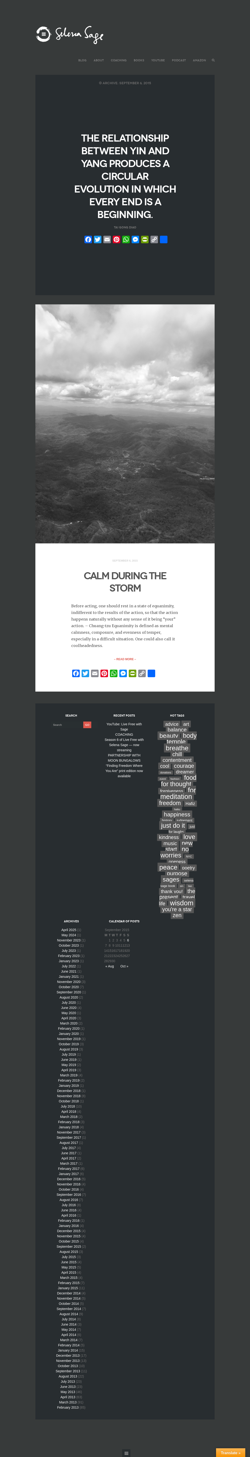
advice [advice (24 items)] (172, 724)
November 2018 (69, 1096)
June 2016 (68, 1210)
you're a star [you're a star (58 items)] (177, 909)
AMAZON (199, 60)
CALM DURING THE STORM (125, 582)
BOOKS (139, 60)
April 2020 (68, 1018)
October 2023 (69, 945)
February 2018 (68, 1122)
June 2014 (68, 1324)
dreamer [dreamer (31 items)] (185, 771)
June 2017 (68, 1153)
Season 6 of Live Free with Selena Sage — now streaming (124, 745)
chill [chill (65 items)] (177, 754)
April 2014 (68, 1335)
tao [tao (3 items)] (190, 886)
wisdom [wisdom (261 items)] (181, 903)
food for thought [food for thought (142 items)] (178, 781)
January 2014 (68, 1350)
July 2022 (69, 966)
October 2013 (68, 1366)
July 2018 (68, 1106)
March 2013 (68, 1402)
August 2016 (68, 1200)
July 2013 (68, 1381)
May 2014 (69, 1329)
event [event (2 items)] (163, 778)
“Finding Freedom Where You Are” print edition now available (124, 771)
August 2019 (68, 1049)
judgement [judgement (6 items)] (184, 820)
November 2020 (69, 982)
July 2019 (69, 1054)
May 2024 (69, 935)
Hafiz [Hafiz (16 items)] (190, 803)
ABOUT (99, 60)
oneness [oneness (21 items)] (177, 861)
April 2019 (68, 1070)
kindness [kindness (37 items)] (169, 837)
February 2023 (68, 956)
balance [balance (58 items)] (177, 730)
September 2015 (69, 1246)
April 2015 (68, 1272)
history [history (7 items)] (167, 820)
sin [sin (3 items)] (181, 886)
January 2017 (69, 1174)
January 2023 (69, 961)
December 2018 (69, 1091)
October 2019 (69, 1044)
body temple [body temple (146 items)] (182, 738)
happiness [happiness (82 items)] (177, 814)
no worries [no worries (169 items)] (174, 852)
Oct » (124, 966)
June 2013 (67, 1387)
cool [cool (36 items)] (164, 766)
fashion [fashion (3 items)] (175, 779)
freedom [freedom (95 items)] (170, 803)
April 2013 (67, 1397)
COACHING (119, 60)
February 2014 (68, 1345)
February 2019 (68, 1080)
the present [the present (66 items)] (177, 894)
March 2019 (69, 1075)
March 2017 (69, 1163)
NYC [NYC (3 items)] (189, 856)
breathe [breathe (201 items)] (177, 748)
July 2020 (69, 1002)
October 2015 (69, 1241)
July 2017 (69, 1148)
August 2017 (68, 1143)
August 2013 (67, 1376)
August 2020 (68, 997)
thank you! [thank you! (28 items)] (172, 891)
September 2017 (69, 1137)
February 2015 (68, 1283)
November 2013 (68, 1361)
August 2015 (68, 1252)
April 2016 (68, 1215)
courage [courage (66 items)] (184, 766)
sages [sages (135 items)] (171, 879)
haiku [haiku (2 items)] (177, 809)
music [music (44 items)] (170, 843)
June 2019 (68, 1060)
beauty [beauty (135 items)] (168, 735)
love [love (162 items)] (189, 836)
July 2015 (69, 1257)
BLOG (82, 60)
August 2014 (68, 1314)
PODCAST (179, 60)
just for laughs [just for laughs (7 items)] (182, 829)
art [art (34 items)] (186, 724)
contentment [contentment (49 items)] (177, 760)
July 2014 (69, 1319)
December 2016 (69, 1179)
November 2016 (69, 1184)
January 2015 (68, 1288)
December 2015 (69, 1231)
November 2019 (69, 1039)
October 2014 (69, 1304)
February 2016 (68, 1220)
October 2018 (69, 1101)
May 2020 (69, 1013)
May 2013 (68, 1392)
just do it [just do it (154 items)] (173, 825)
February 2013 (68, 1407)
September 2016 (69, 1195)
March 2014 (69, 1340)
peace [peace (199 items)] (168, 867)
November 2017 (69, 1132)
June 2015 (68, 1262)
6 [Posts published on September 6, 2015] (128, 940)
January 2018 (69, 1127)
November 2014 (69, 1298)
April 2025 (68, 930)
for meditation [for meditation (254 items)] (178, 793)
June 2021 (68, 971)
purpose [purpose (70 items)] (177, 873)
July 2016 (69, 1205)
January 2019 (69, 1086)
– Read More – (125, 659)
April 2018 (68, 1111)
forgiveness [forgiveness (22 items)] (171, 791)
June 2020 (68, 1008)
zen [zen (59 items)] (177, 915)
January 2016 (69, 1226)
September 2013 (68, 1371)
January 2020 (69, 1034)
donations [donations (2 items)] (165, 772)
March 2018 (69, 1117)
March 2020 (69, 1023)
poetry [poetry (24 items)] (188, 867)
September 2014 (69, 1309)
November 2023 (69, 940)
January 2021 (69, 976)
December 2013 (68, 1355)
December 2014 (69, 1293)
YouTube (158, 60)
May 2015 (69, 1267)
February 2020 (68, 1028)
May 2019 (69, 1065)
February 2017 (68, 1169)
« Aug (109, 966)
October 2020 (69, 987)
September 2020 (69, 992)
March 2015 (69, 1278)
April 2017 (68, 1158)
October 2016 (69, 1189)
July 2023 (69, 951)
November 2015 (69, 1236)
